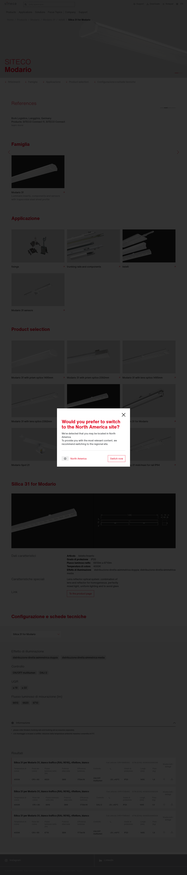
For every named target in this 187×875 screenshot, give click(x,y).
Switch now (116, 458)
